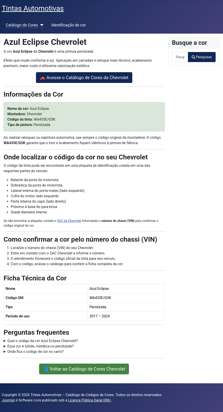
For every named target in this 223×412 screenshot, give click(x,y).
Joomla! (8, 400)
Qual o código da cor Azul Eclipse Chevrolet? (42, 341)
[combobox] (180, 57)
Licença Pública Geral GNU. (90, 400)
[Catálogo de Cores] (41, 25)
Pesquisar (202, 57)
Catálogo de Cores (22, 25)
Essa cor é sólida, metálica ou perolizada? (40, 346)
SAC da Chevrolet (69, 221)
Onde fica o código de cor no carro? (35, 351)
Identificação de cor (68, 25)
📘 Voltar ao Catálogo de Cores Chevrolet (84, 369)
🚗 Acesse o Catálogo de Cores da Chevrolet (84, 77)
